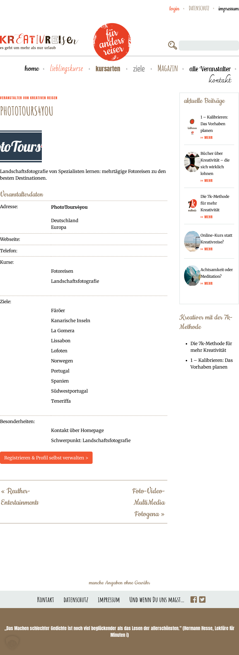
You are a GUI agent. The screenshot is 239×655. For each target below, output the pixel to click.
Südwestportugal (69, 391)
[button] (12, 642)
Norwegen (62, 361)
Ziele (139, 69)
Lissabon (61, 340)
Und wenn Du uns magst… (157, 599)
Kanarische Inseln (70, 320)
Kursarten (109, 68)
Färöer (58, 310)
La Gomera (62, 330)
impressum (229, 9)
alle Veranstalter (210, 68)
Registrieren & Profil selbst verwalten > (46, 458)
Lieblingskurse (67, 68)
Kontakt (45, 599)
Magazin (168, 68)
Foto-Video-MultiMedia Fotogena (148, 502)
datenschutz (199, 8)
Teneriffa (61, 401)
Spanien (60, 381)
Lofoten (59, 350)
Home (32, 68)
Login (174, 9)
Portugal (60, 371)
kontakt (220, 80)
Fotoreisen (62, 271)
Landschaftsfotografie (75, 281)
